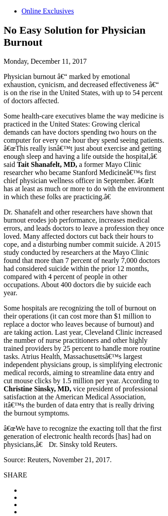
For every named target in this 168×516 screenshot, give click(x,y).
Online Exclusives (48, 11)
